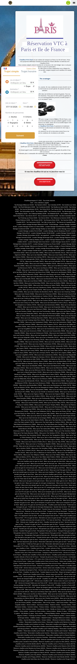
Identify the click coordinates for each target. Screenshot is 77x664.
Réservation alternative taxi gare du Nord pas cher (60, 544)
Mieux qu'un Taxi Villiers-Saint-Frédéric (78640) (46, 457)
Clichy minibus (23, 611)
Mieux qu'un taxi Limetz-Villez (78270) (51, 350)
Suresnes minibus (32, 607)
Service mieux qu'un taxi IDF (54, 574)
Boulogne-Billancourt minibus (61, 618)
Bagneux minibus (22, 615)
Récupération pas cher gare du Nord (50, 528)
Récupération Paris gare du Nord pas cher (37, 535)
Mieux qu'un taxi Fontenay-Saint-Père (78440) (31, 320)
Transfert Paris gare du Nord (27, 531)
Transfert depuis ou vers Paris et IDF (24, 587)
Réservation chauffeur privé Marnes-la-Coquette (61, 622)
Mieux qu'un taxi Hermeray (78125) (33, 339)
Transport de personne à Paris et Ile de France (53, 557)
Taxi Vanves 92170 (31, 216)
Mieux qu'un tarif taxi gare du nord (40, 489)
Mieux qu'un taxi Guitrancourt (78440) (37, 333)
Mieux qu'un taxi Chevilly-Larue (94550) (47, 598)
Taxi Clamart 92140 (57, 209)
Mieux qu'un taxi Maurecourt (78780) (54, 365)
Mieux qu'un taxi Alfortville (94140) (61, 589)
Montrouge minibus (23, 618)
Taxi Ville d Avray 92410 (48, 222)
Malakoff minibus (46, 618)
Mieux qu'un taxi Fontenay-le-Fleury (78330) (62, 318)
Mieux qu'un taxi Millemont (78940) (34, 376)
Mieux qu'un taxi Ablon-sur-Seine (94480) (37, 589)
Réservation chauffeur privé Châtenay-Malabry (44, 628)
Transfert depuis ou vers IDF (66, 578)
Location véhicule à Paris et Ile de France (26, 557)
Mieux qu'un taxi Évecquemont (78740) (59, 309)
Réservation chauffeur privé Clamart (57, 631)
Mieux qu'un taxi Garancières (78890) (60, 322)
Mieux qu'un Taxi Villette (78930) (55, 455)
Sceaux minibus (46, 620)
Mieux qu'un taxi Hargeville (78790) (24, 337)
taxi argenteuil (45, 235)
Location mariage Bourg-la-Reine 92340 (47, 248)
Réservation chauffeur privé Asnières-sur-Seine (31, 624)
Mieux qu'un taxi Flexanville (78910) (27, 313)
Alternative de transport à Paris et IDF (43, 585)
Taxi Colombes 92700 (54, 205)
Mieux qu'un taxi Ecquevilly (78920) (54, 307)
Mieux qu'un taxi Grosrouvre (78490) (30, 331)
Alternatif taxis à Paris (68, 563)
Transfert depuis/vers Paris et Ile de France (48, 563)
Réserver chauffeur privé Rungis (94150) (63, 659)
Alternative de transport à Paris (28, 570)
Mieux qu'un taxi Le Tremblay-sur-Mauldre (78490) (41, 444)
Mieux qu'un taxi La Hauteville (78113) (47, 337)
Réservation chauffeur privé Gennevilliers (63, 633)
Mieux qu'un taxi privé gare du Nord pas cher (44, 463)
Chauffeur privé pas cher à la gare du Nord (32, 520)
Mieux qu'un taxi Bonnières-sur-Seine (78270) (40, 276)
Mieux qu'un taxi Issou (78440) (34, 342)
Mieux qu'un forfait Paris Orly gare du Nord (26, 498)
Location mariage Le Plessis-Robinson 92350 (61, 246)
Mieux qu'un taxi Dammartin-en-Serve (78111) (54, 302)
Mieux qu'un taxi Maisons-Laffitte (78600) (63, 357)
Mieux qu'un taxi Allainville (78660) (37, 255)
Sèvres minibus (31, 605)
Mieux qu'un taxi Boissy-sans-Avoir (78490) (52, 274)
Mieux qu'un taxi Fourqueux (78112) (47, 324)
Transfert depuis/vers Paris (26, 563)
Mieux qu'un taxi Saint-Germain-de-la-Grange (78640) (35, 418)
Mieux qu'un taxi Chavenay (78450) (64, 292)
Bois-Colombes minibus (29, 609)
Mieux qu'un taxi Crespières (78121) (64, 300)
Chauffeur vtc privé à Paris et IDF (65, 585)
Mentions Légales (43, 203)
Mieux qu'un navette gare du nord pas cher (49, 500)
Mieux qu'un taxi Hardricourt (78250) (64, 335)
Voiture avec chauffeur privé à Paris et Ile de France (42, 561)
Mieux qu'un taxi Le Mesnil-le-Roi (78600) (59, 370)
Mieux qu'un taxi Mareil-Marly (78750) (60, 361)
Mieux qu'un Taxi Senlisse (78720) (49, 433)
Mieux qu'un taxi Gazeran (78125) (37, 326)
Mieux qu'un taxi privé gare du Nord (37, 470)
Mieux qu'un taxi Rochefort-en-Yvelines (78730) (51, 409)
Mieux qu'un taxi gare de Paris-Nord (54, 461)
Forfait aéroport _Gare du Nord (31, 509)
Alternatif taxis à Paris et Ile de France (24, 565)
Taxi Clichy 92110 (45, 209)
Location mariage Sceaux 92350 (24, 248)
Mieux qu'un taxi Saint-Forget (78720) (64, 415)
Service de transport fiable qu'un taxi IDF (29, 578)
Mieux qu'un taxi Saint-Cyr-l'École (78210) (39, 415)
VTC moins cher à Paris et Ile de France (46, 559)
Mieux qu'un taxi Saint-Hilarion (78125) (32, 420)
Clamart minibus (70, 615)
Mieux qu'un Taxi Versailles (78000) (42, 448)
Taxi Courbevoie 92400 (43, 207)
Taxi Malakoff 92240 (53, 213)
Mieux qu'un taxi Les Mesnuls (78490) (54, 372)
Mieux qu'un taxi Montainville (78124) (28, 381)
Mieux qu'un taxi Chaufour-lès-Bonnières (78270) (38, 292)
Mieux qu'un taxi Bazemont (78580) (36, 266)
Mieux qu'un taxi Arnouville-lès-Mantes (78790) (61, 257)
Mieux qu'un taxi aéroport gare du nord (32, 485)
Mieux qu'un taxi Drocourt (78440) (33, 307)
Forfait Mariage (53, 224)
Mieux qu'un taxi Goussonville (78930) (53, 331)
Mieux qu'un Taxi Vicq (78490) (46, 450)
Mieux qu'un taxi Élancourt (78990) (36, 309)
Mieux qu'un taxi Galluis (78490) (55, 320)
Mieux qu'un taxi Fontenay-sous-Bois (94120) (57, 600)
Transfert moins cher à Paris (37, 546)
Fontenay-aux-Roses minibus (37, 615)
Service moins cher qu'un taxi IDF (65, 576)
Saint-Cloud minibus (62, 602)
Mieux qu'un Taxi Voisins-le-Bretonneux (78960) (33, 459)
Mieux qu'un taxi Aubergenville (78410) (27, 259)
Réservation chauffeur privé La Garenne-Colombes (33, 637)
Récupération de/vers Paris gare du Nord (26, 533)
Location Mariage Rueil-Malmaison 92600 (57, 226)
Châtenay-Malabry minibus (52, 613)
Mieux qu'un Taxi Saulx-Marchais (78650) (26, 433)
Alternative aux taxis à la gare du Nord (50, 518)
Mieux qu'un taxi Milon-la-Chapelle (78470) (58, 376)
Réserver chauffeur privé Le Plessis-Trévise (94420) (28, 650)
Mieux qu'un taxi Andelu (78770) (58, 255)
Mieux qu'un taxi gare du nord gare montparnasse (40, 483)
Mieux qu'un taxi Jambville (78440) (55, 342)
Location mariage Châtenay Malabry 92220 (31, 239)
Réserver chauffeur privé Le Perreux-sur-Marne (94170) (58, 644)
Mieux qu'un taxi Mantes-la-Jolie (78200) (28, 359)
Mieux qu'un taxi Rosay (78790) (61, 411)
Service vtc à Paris (64, 546)
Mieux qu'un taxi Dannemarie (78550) (48, 305)
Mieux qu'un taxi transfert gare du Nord (59, 459)
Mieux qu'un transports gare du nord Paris (50, 492)
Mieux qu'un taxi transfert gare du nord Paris (51, 468)
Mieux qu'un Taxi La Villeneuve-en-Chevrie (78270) (41, 452)
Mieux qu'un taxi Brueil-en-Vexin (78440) (56, 281)
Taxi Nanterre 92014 (41, 205)
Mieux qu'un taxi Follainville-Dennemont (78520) (45, 316)
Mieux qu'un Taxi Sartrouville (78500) (44, 429)
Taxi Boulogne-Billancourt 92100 (24, 205)
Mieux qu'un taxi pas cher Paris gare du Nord (54, 498)
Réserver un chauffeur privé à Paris (47, 565)
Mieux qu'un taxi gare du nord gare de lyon (32, 481)
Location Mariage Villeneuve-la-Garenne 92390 (33, 246)
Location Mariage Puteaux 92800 (60, 235)
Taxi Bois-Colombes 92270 (67, 216)
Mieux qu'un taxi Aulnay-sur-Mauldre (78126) (43, 263)
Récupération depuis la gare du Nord (25, 526)
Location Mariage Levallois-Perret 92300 (30, 231)
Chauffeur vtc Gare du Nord (48, 513)
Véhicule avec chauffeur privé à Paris (33, 574)
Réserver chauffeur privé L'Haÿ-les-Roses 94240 (60, 648)
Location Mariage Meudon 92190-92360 (43, 233)
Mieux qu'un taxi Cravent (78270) (43, 300)
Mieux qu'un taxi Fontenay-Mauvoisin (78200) (34, 318)
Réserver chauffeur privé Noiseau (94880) (62, 652)
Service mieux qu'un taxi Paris (33, 568)
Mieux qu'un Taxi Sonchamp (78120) (30, 435)
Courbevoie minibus (43, 609)
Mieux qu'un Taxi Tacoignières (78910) (53, 435)
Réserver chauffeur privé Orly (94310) (30, 655)
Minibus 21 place (62, 611)
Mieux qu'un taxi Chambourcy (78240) (40, 287)
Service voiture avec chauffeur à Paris (54, 568)
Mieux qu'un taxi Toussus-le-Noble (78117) (34, 442)
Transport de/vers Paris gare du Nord (50, 533)
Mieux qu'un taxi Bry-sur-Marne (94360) (35, 594)
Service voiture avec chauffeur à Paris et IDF (62, 583)
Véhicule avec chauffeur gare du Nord (31, 522)
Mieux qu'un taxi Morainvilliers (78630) (30, 385)
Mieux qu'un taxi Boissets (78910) (61, 272)
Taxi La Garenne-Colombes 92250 (48, 216)
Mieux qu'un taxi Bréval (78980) (33, 281)
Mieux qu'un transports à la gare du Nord (43, 502)
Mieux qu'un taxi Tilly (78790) (56, 442)
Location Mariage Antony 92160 (65, 229)
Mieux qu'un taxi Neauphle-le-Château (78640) (45, 387)
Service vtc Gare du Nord (31, 513)
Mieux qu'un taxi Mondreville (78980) (64, 379)
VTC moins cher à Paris (43, 550)
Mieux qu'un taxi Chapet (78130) (32, 289)
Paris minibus (39, 613)
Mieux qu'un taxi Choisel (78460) (24, 294)
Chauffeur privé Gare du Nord (57, 505)
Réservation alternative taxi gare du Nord (63, 535)
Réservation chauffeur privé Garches (39, 633)
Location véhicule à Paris (52, 548)
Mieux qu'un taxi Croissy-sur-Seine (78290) (26, 302)
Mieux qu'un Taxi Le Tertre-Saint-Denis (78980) (51, 437)
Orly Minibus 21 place (27, 613)
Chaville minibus (37, 602)
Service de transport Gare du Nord (48, 515)
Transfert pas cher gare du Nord (28, 528)
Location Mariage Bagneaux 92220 (64, 237)
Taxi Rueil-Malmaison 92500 (26, 207)
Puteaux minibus (44, 607)
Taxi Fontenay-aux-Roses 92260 (27, 218)
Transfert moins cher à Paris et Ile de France (28, 552)
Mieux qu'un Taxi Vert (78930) (62, 448)
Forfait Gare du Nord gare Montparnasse (40, 507)
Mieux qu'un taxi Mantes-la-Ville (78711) (53, 359)
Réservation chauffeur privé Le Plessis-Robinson (60, 635)
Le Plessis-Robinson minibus (56, 615)
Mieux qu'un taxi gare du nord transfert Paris (58, 465)
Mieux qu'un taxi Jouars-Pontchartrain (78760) (42, 344)
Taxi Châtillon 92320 (66, 213)
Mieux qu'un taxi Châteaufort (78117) (54, 289)
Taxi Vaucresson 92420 (33, 222)
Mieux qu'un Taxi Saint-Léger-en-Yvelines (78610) (50, 422)
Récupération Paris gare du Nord (47, 531)
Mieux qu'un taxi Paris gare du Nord (60, 470)
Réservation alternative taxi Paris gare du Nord (52, 542)
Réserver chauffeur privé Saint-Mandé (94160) (55, 657)
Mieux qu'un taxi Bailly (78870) (34, 261)
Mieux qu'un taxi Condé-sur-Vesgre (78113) (27, 298)
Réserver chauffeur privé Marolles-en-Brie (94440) (60, 650)
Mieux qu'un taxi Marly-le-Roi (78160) (50, 363)
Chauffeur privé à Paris (37, 548)
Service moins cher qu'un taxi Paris (48, 570)
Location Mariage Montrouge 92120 (42, 237)
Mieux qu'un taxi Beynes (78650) (43, 268)
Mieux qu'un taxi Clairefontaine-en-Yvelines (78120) (37, 296)
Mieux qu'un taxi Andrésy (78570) (36, 257)
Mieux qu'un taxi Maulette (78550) (32, 365)
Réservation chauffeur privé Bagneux (57, 624)
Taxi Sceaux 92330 (36, 220)
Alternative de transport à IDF (45, 576)
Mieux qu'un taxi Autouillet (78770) (55, 261)
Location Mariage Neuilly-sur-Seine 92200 (42, 229)
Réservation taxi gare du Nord (29, 539)
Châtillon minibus (35, 618)
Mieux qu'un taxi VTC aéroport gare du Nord (47, 487)
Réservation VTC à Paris (21, 546)
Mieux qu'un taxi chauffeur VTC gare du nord (52, 472)
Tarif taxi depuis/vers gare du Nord (27, 542)
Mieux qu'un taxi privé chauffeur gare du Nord (48, 474)
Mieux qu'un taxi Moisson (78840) (42, 379)
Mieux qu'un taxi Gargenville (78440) (41, 335)
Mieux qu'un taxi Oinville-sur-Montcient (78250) (45, 392)
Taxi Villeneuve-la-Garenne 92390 (60, 218)
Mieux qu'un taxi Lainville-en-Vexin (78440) (42, 348)
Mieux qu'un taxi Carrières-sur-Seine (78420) (46, 285)
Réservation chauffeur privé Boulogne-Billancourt (47, 626)
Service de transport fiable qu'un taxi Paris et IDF (33, 583)
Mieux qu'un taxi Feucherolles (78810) (43, 311)
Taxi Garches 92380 (66, 220)
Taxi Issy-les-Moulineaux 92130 (29, 209)
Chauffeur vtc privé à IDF (49, 578)
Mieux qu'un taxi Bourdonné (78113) (47, 279)
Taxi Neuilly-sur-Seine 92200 (59, 207)
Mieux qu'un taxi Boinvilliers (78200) (60, 270)
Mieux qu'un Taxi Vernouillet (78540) (57, 446)
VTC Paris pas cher (65, 559)
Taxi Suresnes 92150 (54, 211)
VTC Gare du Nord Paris (53, 520)
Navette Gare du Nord (60, 507)
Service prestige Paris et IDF (22, 585)
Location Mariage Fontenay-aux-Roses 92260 (46, 244)
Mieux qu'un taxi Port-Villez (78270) (54, 402)
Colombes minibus (55, 607)
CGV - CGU (33, 203)
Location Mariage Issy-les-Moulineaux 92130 (56, 231)
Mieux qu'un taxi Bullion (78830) (55, 283)
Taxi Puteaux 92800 (41, 211)
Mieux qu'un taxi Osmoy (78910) (55, 396)
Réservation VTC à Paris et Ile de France (63, 550)
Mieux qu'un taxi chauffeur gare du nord (56, 476)
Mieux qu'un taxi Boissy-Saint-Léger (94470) (44, 592)
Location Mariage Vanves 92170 (60, 242)
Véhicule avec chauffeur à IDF (43, 581)
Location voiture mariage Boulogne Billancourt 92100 (32, 224)
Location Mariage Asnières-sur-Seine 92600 (31, 226)
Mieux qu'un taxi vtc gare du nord (33, 476)
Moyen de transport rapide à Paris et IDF (48, 587)
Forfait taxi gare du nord (46, 539)
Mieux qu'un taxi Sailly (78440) (45, 413)
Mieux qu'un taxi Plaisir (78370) (65, 398)
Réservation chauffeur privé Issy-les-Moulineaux (31, 635)
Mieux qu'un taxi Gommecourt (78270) (59, 326)
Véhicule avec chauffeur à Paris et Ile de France (36, 555)
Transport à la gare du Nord (67, 524)
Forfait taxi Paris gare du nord (35, 544)
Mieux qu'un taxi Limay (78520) (29, 350)
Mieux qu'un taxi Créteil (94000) (33, 600)
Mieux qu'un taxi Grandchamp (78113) (48, 329)
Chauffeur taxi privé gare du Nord (53, 522)
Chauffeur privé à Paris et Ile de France (63, 555)
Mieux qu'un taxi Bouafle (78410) (25, 279)
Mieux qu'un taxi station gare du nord (57, 481)
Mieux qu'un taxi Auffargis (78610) (51, 259)
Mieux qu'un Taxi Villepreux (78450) (34, 455)
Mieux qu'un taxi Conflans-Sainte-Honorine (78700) (56, 298)
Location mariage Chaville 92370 (31, 250)
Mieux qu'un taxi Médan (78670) (35, 368)
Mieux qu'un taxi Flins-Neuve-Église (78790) (52, 313)
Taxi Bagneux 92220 (21, 213)
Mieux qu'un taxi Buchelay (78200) (35, 283)
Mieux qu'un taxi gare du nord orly (61, 489)
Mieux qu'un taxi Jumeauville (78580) (57, 346)
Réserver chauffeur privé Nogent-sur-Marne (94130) (33, 652)
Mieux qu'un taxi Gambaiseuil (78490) (36, 322)
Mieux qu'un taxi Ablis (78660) (34, 252)
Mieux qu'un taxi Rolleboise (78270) (40, 411)
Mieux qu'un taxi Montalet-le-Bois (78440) (53, 381)
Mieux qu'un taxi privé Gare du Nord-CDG (37, 496)
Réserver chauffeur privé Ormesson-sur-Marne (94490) (58, 655)
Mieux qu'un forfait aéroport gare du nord (63, 496)
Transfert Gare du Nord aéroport (51, 509)
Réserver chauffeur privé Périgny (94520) (28, 657)
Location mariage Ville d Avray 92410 (53, 250)
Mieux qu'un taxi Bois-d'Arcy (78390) (39, 272)
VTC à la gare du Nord (31, 518)
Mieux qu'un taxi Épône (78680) (65, 311)
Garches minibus (66, 605)
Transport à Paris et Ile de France (52, 552)
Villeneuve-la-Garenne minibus (61, 620)
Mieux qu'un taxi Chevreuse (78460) (46, 294)
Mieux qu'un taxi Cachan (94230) (58, 594)
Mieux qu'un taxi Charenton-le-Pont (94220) (52, 596)
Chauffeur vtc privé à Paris (31, 572)
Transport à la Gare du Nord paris (57, 511)
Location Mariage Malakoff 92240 (55, 239)
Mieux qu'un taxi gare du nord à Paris (57, 485)
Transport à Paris (52, 546)
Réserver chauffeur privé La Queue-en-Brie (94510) (54, 641)
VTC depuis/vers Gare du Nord (27, 515)
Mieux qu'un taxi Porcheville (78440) (32, 402)
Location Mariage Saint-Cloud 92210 (39, 242)
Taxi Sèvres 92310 (43, 218)
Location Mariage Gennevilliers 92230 (28, 235)
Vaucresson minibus (43, 605)
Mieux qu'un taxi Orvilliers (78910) (35, 396)
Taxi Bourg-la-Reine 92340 (51, 220)
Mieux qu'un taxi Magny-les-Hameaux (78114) (36, 357)
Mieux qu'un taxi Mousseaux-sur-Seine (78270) (57, 385)
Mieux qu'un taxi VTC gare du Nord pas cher (46, 479)
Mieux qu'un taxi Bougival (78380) (65, 276)
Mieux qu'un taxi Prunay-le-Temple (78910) (47, 405)
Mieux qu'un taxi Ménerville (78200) (56, 368)
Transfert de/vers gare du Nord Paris (47, 537)
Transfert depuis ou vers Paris (49, 572)
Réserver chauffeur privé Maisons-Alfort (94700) (61, 646)
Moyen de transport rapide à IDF (23, 581)
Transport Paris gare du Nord (66, 531)
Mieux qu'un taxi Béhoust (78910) (58, 266)
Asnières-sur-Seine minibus (37, 611)
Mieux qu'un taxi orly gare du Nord (40, 494)
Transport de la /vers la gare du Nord (48, 526)
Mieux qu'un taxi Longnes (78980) (61, 352)
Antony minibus (51, 611)
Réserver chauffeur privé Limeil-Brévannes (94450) (30, 646)
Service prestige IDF (29, 576)
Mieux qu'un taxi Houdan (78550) (55, 339)
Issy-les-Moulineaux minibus (32, 620)
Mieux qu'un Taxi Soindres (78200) (65, 431)
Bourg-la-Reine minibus (68, 613)
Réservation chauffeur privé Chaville (34, 631)
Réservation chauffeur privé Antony (35, 622)
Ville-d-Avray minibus (49, 602)
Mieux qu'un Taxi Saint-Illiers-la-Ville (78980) (58, 420)
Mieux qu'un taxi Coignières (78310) (64, 296)
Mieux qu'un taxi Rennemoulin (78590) (56, 407)
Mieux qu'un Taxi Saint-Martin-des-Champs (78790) (52, 424)
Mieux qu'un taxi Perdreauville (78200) (43, 398)
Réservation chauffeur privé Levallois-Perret (62, 637)
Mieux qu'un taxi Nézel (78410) (58, 389)
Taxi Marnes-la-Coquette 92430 (65, 222)
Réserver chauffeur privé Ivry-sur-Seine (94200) (55, 639)
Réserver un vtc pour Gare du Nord (35, 511)
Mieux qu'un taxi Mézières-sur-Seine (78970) (45, 374)
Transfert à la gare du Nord (32, 524)
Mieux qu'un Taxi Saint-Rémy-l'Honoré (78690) (40, 431)
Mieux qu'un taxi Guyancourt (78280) (60, 333)
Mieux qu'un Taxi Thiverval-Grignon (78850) (47, 439)
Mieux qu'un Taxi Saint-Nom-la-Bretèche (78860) (50, 426)
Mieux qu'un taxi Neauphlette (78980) (37, 389)
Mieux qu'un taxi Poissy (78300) (48, 400)
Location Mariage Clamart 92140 (65, 233)
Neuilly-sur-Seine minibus (57, 609)
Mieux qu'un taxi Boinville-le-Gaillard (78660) (35, 270)
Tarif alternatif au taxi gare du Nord (25, 537)
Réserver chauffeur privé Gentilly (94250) (27, 639)
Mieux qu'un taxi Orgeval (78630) (55, 394)
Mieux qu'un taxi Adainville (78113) (55, 252)
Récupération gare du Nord (49, 524)
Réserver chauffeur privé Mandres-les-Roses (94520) (29, 648)
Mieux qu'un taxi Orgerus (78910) (33, 394)
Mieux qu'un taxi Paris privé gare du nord (31, 465)
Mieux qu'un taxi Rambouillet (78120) (32, 407)
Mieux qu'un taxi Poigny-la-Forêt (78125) (25, 400)
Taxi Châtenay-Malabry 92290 (37, 213)
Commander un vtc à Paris (26, 550)
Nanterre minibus (55, 605)
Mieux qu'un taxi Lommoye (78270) (39, 352)
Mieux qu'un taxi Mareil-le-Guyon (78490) (35, 361)
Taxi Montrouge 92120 (68, 211)
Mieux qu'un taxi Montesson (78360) (39, 383)
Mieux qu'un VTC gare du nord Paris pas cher (33, 505)
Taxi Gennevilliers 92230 (27, 211)
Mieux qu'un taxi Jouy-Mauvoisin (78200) (32, 346)
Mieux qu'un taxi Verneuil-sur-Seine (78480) (32, 446)
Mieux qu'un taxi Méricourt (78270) (35, 370)
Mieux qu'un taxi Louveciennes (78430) (46, 355)
